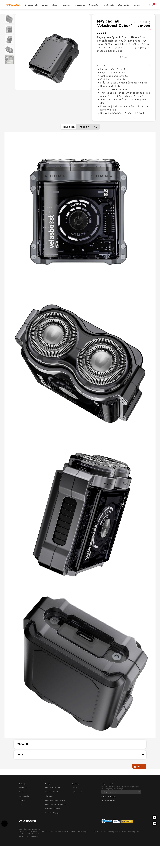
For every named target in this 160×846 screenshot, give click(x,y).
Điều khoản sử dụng (52, 808)
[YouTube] (111, 800)
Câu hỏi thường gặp (52, 813)
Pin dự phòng (79, 5)
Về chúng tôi (123, 5)
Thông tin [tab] (83, 126)
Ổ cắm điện (93, 5)
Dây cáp (55, 5)
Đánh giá (139, 766)
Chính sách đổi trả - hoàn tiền (55, 800)
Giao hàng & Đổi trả (52, 792)
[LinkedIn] (113, 800)
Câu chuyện (23, 792)
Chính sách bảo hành (52, 787)
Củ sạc (45, 5)
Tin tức (21, 804)
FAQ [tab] (95, 126)
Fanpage (136, 5)
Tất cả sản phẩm (31, 5)
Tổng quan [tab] (69, 126)
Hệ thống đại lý (77, 792)
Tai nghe (66, 5)
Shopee (74, 787)
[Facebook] (102, 800)
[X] (105, 800)
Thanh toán (49, 796)
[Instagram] (108, 800)
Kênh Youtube (24, 796)
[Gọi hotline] (4, 823)
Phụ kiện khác (108, 5)
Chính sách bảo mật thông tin (55, 804)
